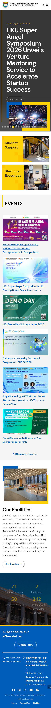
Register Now (25, 645)
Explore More (13, 564)
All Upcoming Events (25, 454)
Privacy (14, 703)
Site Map (36, 703)
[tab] (2, 126)
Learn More (15, 99)
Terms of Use (25, 703)
